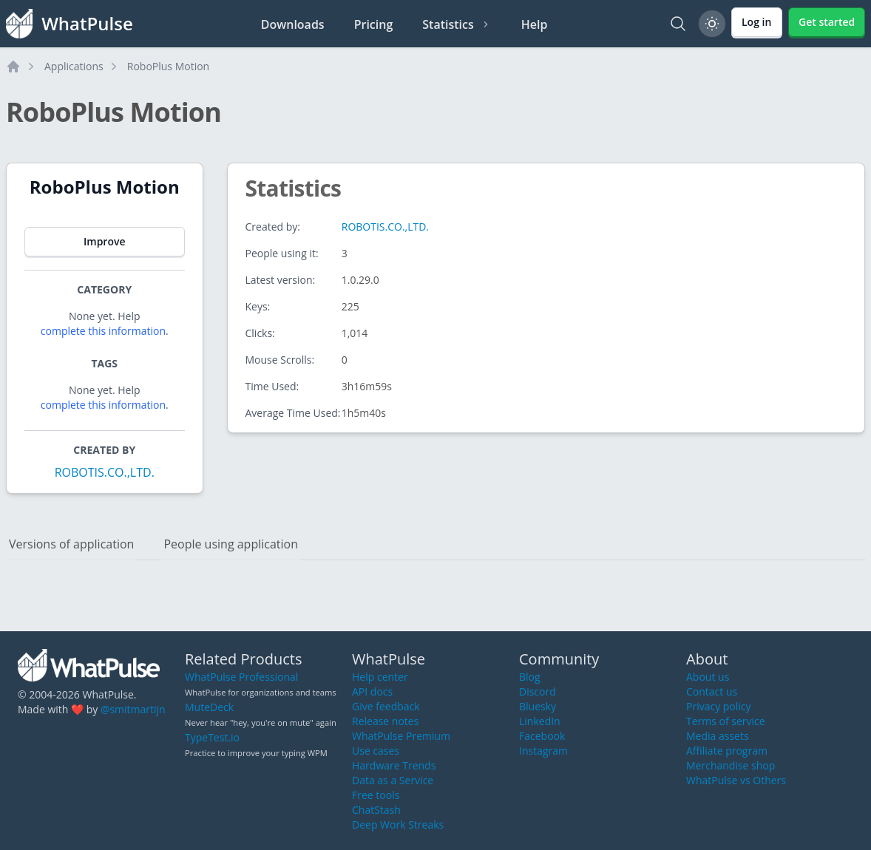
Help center (380, 677)
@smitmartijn (133, 709)
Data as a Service (392, 780)
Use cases (375, 751)
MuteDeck (209, 707)
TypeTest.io (212, 737)
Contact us (711, 691)
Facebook (542, 736)
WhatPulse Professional (241, 677)
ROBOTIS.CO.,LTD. (105, 472)
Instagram (543, 751)
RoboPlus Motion (168, 66)
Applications (74, 66)
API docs (372, 691)
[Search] (678, 24)
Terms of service (725, 721)
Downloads (293, 24)
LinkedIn (539, 721)
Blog (529, 677)
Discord (537, 691)
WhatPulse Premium (401, 736)
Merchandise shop (730, 765)
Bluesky (537, 706)
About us (707, 677)
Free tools (375, 795)
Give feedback (386, 706)
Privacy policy (718, 706)
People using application (230, 544)
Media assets (717, 736)
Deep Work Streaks (398, 824)
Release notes (385, 721)
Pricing (373, 24)
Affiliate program (726, 751)
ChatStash (376, 810)
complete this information (103, 331)
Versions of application (71, 544)
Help (534, 24)
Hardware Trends (394, 765)
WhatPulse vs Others (736, 780)
